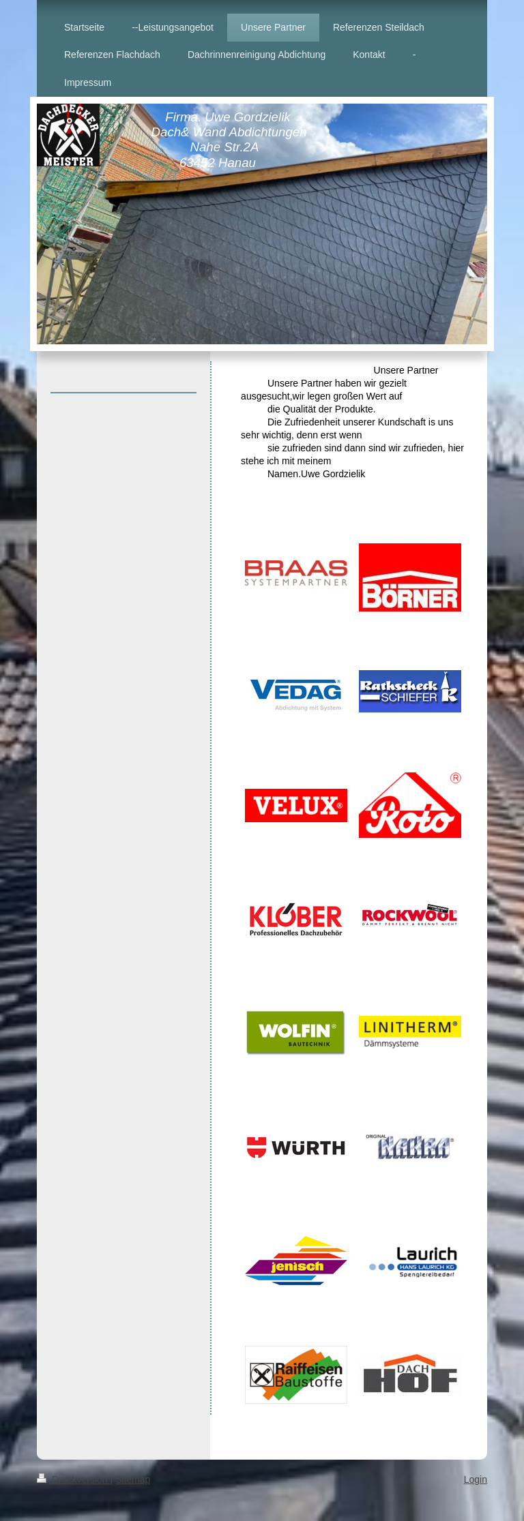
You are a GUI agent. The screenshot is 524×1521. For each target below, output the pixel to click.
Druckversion (73, 1479)
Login (475, 1479)
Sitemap (132, 1479)
